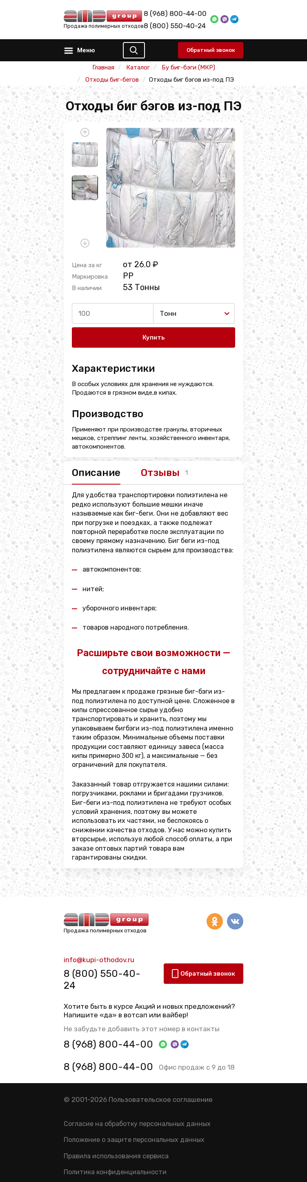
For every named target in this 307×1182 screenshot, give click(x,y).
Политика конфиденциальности (115, 1172)
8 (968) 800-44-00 (175, 13)
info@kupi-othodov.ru (99, 960)
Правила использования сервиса (116, 1156)
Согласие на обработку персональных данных (137, 1124)
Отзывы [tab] (160, 472)
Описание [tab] (96, 472)
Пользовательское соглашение (161, 1099)
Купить (153, 337)
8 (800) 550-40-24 (175, 26)
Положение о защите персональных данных (134, 1140)
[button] (84, 132)
